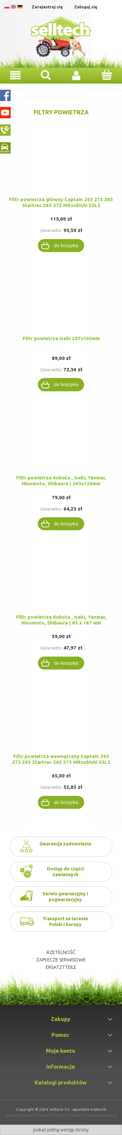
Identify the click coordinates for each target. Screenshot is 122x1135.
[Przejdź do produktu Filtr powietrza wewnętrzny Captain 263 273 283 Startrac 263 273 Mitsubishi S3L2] (61, 722)
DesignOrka (59, 1115)
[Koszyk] (107, 75)
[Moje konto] (76, 75)
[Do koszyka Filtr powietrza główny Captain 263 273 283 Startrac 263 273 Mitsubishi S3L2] (61, 245)
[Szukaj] (45, 75)
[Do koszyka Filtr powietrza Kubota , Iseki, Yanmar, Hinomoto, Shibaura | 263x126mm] (61, 523)
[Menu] (15, 75)
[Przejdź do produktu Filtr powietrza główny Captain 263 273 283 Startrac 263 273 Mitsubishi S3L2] (61, 165)
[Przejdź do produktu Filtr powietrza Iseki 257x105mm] (61, 305)
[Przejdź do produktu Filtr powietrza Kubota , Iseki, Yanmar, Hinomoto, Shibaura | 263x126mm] (61, 443)
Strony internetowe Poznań (27, 1115)
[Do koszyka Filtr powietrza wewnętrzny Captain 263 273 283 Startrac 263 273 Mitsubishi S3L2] (61, 802)
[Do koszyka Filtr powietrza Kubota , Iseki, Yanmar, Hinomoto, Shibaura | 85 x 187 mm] (61, 663)
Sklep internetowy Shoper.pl (94, 1115)
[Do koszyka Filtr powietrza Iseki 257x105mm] (61, 384)
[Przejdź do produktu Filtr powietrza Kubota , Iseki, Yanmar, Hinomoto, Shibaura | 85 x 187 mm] (61, 583)
